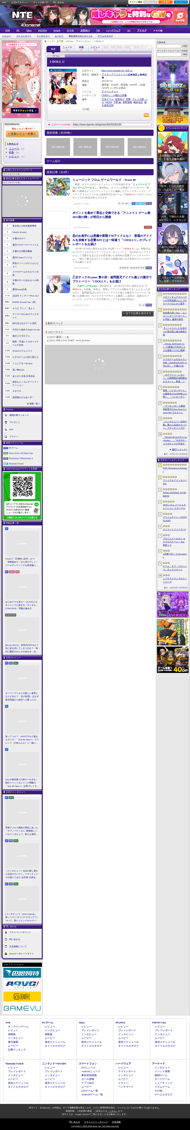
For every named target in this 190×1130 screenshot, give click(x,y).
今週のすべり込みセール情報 (25, 282)
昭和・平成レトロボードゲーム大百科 (25, 343)
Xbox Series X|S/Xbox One (21, 453)
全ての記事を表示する (138, 313)
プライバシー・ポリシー (96, 1122)
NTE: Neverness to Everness (175, 470)
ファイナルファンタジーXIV (175, 482)
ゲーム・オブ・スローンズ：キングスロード (175, 568)
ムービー (59, 36)
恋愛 (128, 99)
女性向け (85, 30)
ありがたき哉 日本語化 (23, 376)
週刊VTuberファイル (22, 257)
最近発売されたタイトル (81, 36)
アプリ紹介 (87, 1082)
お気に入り (150, 2)
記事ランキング (17, 1049)
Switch (56, 30)
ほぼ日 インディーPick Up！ (26, 295)
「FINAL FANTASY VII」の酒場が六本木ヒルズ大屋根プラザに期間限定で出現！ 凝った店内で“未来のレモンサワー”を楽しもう (175, 347)
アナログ (142, 30)
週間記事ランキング (19, 415)
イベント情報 (162, 1071)
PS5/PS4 (42, 30)
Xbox (28, 30)
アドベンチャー (110, 91)
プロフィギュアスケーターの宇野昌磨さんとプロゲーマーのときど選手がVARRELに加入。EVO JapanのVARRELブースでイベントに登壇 (175, 300)
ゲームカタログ (105, 36)
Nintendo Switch (16, 463)
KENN (108, 102)
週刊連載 (13, 1041)
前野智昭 (127, 102)
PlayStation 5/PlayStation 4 (21, 458)
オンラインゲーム (18, 1026)
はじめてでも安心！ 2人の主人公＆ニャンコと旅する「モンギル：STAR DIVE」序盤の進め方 (21, 605)
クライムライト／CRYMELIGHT (175, 519)
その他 (158, 1090)
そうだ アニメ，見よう (23, 308)
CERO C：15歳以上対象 (114, 95)
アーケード (158, 1063)
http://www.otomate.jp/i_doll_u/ (117, 70)
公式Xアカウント (19, 2)
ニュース (14, 148)
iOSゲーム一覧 (89, 1090)
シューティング (164, 1082)
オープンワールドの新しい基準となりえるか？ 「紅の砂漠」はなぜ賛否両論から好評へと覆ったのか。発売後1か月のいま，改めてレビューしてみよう (22, 696)
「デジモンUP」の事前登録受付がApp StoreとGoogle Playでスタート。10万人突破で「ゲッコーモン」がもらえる (174, 409)
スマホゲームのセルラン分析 (25, 273)
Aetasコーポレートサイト (21, 953)
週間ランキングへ (180, 449)
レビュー (6, 36)
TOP (7, 30)
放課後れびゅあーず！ (23, 397)
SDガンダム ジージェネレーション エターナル (174, 506)
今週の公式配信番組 (22, 251)
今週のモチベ (19, 238)
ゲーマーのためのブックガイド (25, 316)
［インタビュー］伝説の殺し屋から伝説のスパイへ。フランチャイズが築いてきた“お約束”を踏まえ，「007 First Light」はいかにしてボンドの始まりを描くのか (21, 874)
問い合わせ (58, 2)
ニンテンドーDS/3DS (54, 1063)
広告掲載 (116, 1122)
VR (98, 30)
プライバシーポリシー (20, 932)
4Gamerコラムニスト (22, 351)
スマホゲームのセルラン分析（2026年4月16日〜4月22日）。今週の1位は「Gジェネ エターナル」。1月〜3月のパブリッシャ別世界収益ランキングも (175, 363)
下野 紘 (117, 102)
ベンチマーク (126, 1086)
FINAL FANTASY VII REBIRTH (174, 494)
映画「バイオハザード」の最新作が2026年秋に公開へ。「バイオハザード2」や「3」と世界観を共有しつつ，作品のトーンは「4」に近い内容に (175, 394)
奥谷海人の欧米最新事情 (24, 226)
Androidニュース (90, 1071)
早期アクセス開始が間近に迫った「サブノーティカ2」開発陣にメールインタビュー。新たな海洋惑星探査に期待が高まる (21, 831)
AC (128, 30)
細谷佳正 (138, 102)
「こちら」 (112, 1111)
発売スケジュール (55, 1041)
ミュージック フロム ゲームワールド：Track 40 (104, 179)
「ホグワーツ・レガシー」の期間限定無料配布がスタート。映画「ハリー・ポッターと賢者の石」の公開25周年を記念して (175, 378)
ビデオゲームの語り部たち (25, 357)
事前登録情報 (89, 1075)
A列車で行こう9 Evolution (175, 555)
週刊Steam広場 (19, 289)
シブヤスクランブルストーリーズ (175, 580)
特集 (11, 152)
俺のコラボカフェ (21, 336)
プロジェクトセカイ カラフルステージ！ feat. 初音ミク (174, 541)
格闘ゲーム (161, 1075)
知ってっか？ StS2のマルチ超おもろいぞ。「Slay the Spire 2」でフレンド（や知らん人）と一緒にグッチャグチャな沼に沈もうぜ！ (22, 740)
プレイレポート (23, 36)
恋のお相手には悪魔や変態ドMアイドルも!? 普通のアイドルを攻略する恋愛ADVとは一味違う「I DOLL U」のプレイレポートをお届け (112, 240)
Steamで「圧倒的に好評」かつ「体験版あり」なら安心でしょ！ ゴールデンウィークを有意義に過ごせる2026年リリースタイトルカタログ (22, 562)
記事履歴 (165, 2)
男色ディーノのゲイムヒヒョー (25, 265)
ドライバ (13, 436)
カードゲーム (162, 1079)
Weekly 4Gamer (19, 232)
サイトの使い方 (40, 2)
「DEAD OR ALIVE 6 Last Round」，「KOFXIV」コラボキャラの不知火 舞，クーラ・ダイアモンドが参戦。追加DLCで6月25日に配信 (175, 440)
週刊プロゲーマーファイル (25, 245)
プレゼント (14, 422)
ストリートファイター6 (174, 529)
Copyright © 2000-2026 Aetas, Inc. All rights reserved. (95, 1126)
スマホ (70, 30)
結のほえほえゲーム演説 (24, 323)
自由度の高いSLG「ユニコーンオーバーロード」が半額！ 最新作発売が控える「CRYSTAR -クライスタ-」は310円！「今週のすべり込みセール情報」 (175, 316)
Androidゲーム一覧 (92, 1094)
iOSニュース (88, 1067)
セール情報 (87, 1079)
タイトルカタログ (55, 1045)
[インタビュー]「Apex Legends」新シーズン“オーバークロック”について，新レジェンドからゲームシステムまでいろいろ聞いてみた (21, 917)
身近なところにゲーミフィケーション (25, 383)
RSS (4, 2)
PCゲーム (13, 448)
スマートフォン (88, 1063)
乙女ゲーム (108, 99)
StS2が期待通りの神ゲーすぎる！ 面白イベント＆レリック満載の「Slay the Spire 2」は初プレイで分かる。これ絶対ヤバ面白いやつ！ (22, 783)
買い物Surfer (18, 370)
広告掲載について (18, 946)
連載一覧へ (34, 403)
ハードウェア (113, 30)
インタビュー (43, 36)
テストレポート (127, 1071)
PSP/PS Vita (159, 1022)
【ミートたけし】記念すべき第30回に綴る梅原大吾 (175, 331)
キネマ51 (16, 391)
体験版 (12, 1034)
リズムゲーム (162, 1086)
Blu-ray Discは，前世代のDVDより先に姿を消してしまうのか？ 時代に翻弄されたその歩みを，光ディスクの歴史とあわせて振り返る (22, 648)
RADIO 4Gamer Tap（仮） (24, 302)
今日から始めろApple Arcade (26, 329)
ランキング (181, 2)
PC (18, 30)
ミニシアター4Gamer (22, 363)
